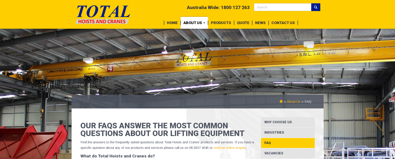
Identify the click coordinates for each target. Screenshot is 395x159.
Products (221, 23)
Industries (274, 132)
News (260, 23)
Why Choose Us (278, 122)
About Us (194, 23)
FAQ (267, 143)
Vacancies (273, 153)
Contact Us (283, 23)
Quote (243, 23)
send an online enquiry (229, 148)
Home (172, 23)
